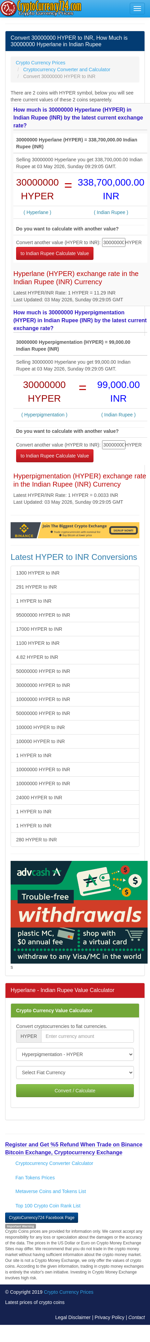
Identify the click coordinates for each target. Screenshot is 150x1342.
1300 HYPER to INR (38, 573)
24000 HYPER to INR (39, 797)
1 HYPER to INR (33, 601)
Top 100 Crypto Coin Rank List (47, 1205)
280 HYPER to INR (36, 839)
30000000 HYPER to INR (43, 685)
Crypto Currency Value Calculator (54, 1010)
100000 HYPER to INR (40, 727)
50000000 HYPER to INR (43, 671)
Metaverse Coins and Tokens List (50, 1191)
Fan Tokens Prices (35, 1177)
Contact (136, 1317)
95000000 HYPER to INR (43, 615)
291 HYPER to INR (36, 587)
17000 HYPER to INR (39, 629)
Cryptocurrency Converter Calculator (54, 1163)
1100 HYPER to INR (38, 643)
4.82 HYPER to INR (37, 657)
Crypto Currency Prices (68, 1292)
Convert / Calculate (74, 1090)
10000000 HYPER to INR (43, 699)
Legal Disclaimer (72, 1317)
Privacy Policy (109, 1317)
